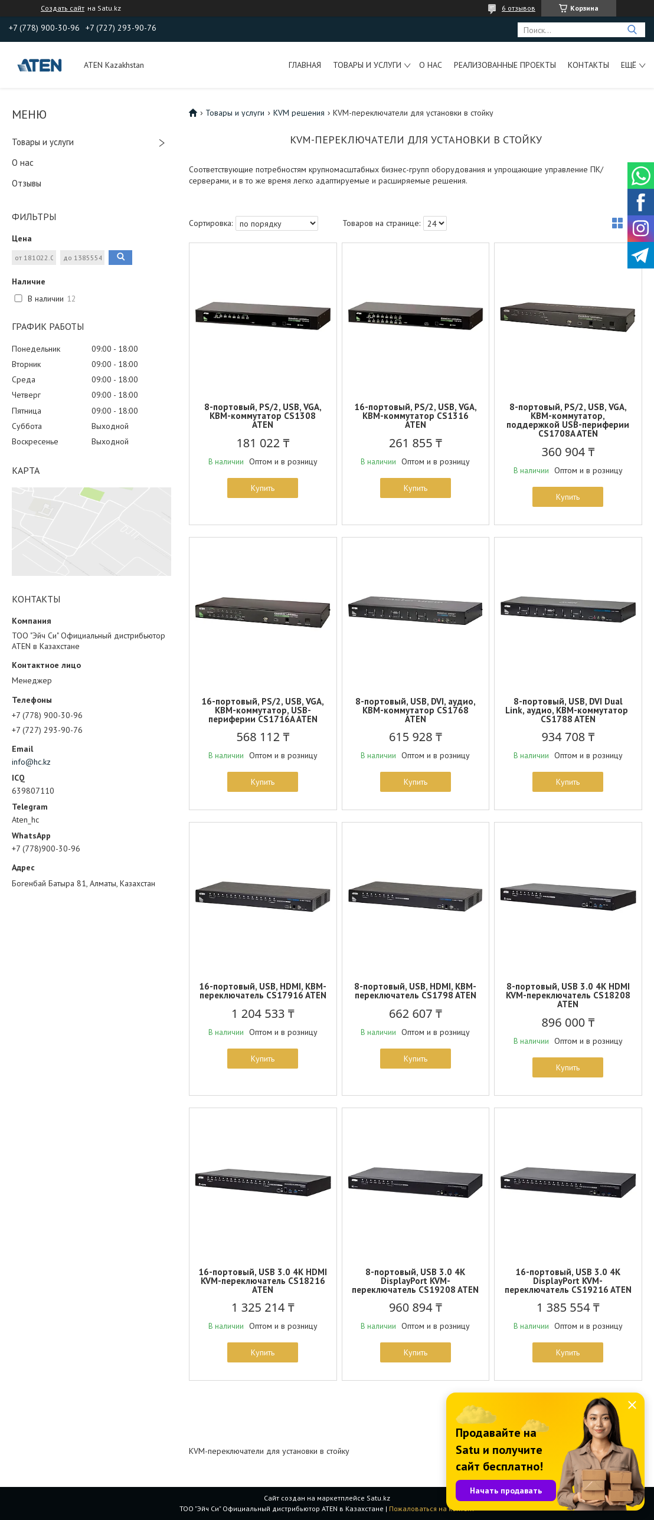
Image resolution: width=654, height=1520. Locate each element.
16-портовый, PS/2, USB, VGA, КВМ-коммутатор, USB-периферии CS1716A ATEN (262, 710)
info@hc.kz (31, 761)
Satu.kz (378, 1497)
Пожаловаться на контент (432, 1508)
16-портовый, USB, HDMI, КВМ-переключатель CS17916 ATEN (262, 991)
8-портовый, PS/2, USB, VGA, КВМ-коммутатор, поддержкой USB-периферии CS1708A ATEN (567, 420)
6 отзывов (518, 8)
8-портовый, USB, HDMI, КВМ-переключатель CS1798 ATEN (415, 991)
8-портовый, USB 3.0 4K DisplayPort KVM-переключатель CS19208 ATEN (415, 1280)
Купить (262, 488)
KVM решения (299, 113)
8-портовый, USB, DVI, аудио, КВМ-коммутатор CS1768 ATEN (415, 710)
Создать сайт (62, 8)
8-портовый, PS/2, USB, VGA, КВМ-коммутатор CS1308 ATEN (263, 415)
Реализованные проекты (505, 65)
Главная (305, 65)
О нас (430, 65)
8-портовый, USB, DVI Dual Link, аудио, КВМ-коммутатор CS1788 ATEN (567, 710)
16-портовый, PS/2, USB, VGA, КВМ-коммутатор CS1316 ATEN (415, 415)
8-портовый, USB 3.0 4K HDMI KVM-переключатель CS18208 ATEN (568, 995)
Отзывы (26, 183)
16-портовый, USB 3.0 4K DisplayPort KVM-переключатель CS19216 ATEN (568, 1280)
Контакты (588, 65)
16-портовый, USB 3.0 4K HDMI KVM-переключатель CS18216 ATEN (262, 1280)
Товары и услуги (367, 65)
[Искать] (632, 29)
